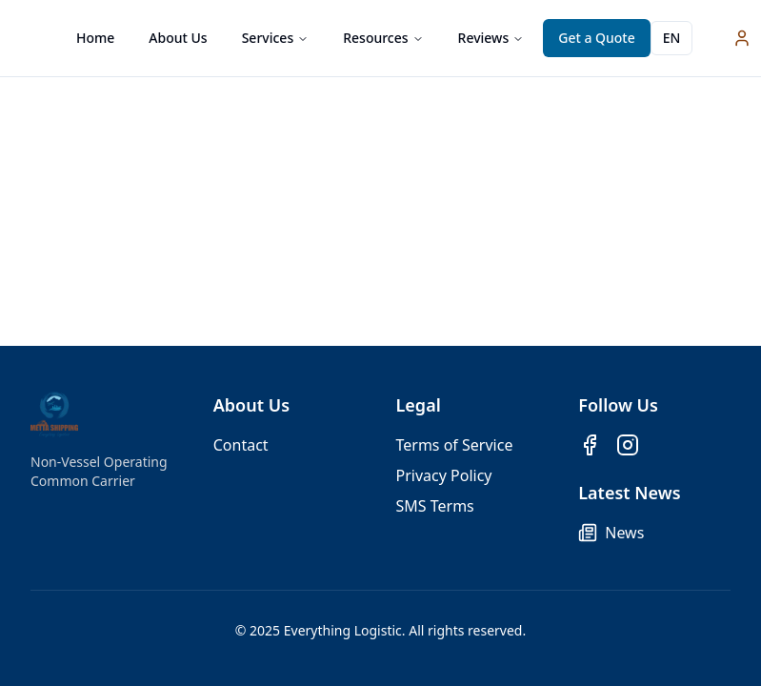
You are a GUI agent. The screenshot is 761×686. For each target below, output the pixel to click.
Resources (383, 38)
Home (95, 38)
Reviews (491, 38)
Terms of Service (454, 444)
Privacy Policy (444, 475)
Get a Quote (596, 38)
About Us (178, 38)
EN (672, 38)
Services (276, 38)
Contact (241, 444)
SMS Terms (435, 505)
